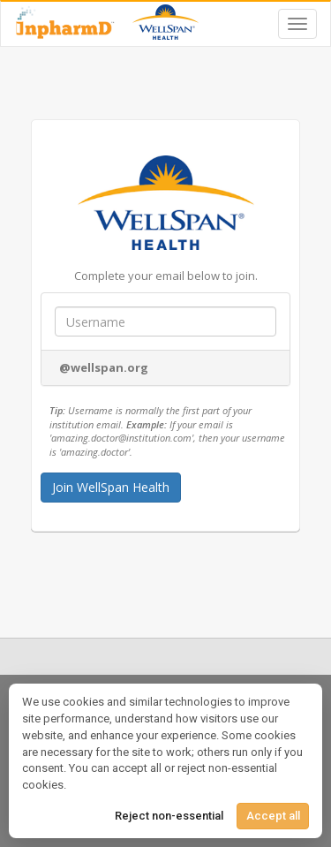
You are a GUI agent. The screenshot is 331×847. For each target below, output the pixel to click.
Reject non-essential (169, 815)
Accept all (273, 815)
